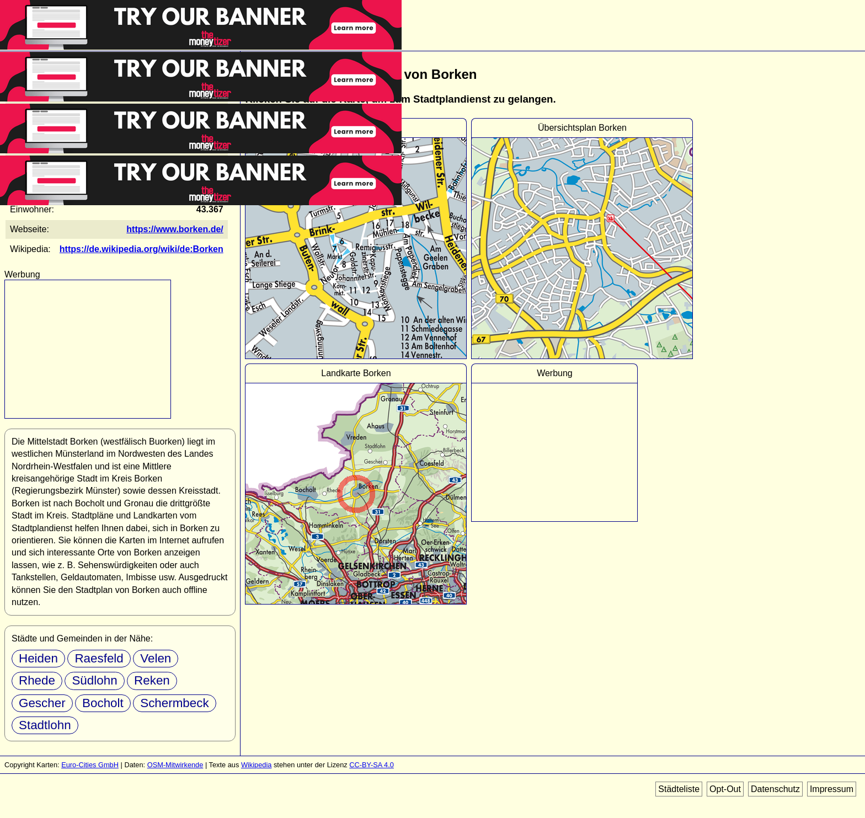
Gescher (42, 703)
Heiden (38, 658)
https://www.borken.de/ (174, 229)
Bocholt (103, 703)
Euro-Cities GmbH (90, 765)
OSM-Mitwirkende (175, 765)
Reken (152, 680)
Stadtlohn (45, 725)
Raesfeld (98, 658)
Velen (155, 658)
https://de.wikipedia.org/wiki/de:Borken (141, 249)
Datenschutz (775, 789)
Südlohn (94, 680)
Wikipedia (256, 765)
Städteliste (679, 789)
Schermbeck (174, 703)
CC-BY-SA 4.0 (371, 765)
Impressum (831, 789)
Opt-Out (725, 789)
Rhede (37, 680)
